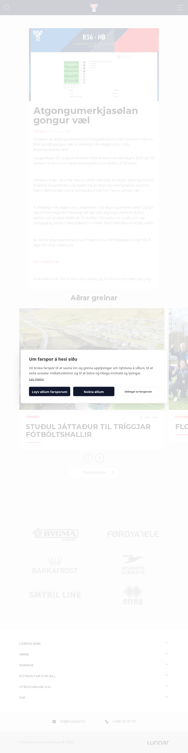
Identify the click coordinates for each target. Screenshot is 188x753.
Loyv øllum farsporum (49, 391)
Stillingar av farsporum (138, 391)
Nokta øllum (94, 391)
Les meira (36, 379)
